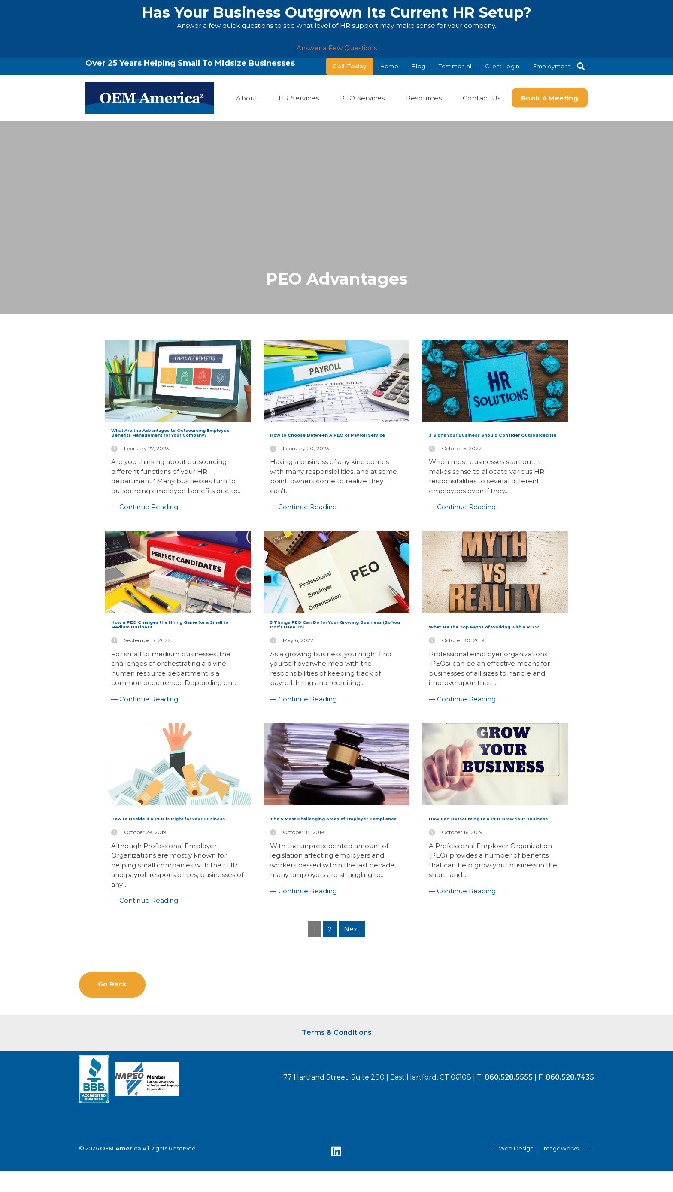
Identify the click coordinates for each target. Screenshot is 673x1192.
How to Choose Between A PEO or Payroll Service (333, 439)
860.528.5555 (509, 1162)
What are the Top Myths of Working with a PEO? (491, 675)
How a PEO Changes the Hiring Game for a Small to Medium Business (173, 681)
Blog (418, 66)
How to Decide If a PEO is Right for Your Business (175, 890)
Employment (551, 66)
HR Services (299, 98)
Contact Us (482, 98)
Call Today (350, 66)
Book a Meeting (549, 98)
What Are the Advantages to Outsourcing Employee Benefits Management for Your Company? (170, 455)
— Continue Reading (144, 551)
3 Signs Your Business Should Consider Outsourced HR (484, 444)
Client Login (502, 66)
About (247, 98)
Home (389, 66)
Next (352, 1008)
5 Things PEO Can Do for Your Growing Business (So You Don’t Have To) (332, 681)
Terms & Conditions (337, 1117)
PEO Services (362, 98)
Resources (424, 98)
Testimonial (455, 66)
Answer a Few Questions (337, 48)
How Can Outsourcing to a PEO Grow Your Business (492, 895)
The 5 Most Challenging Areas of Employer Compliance (330, 895)
